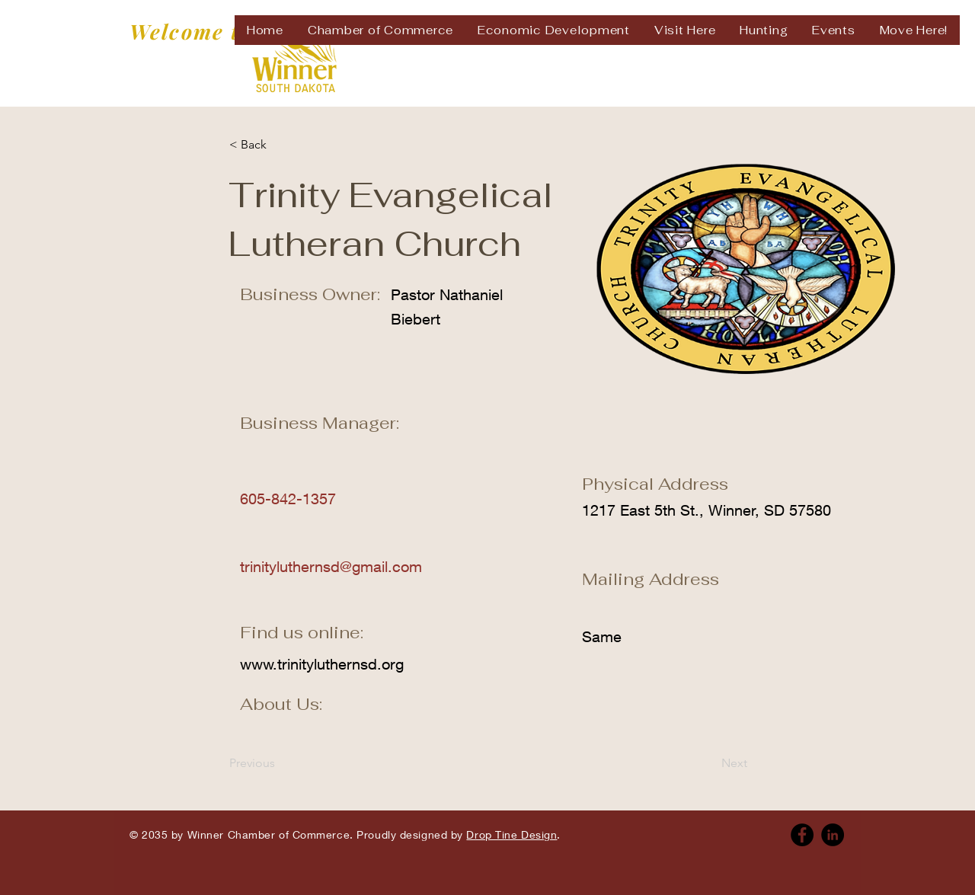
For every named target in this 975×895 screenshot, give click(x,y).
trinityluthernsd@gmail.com (331, 566)
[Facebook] (802, 834)
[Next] (709, 763)
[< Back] (279, 144)
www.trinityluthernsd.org (322, 664)
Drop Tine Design (511, 834)
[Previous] (279, 763)
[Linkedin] (832, 834)
